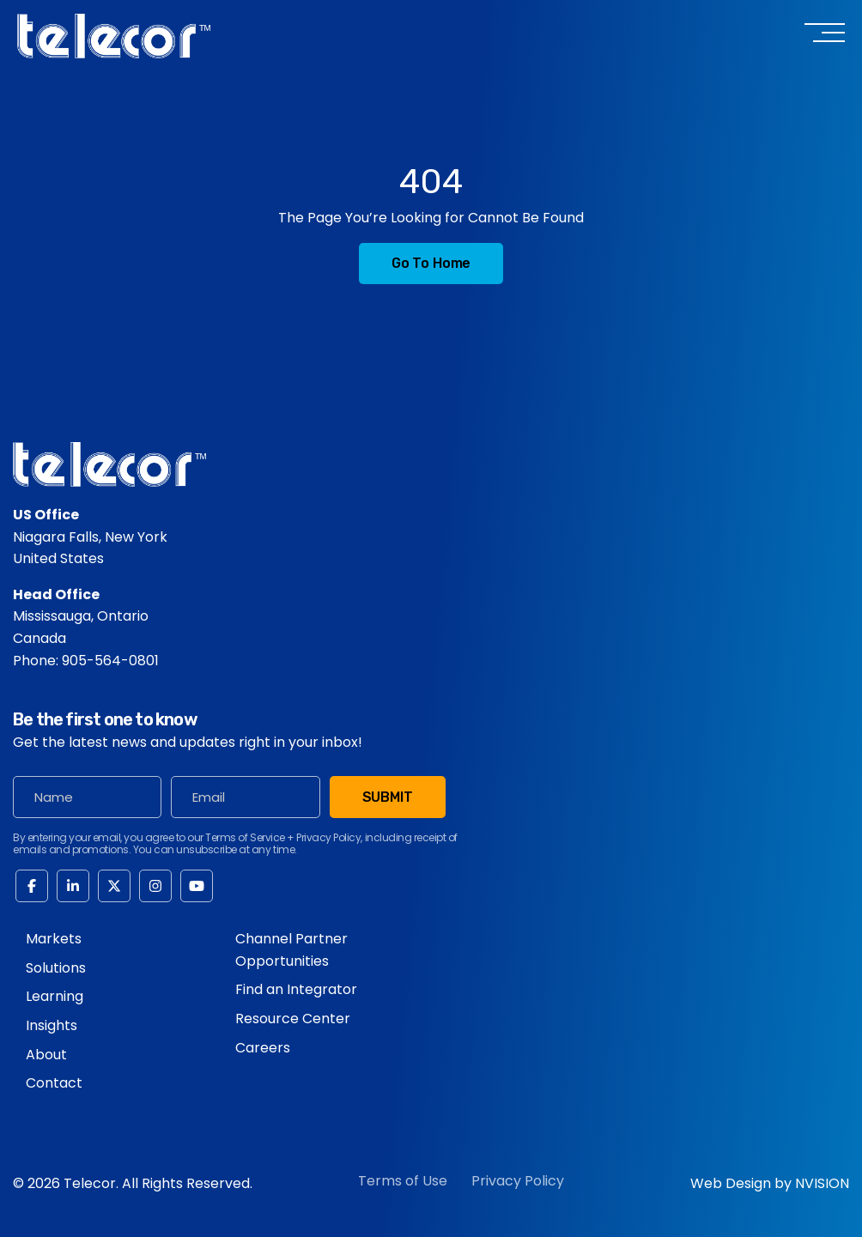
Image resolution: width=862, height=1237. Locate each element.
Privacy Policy (517, 1181)
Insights (51, 1025)
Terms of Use (402, 1181)
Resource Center (292, 1018)
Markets (54, 939)
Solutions (56, 968)
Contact (54, 1083)
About (46, 1054)
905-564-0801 (110, 660)
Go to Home (431, 263)
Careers (262, 1048)
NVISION (822, 1183)
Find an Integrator (296, 989)
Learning (54, 996)
